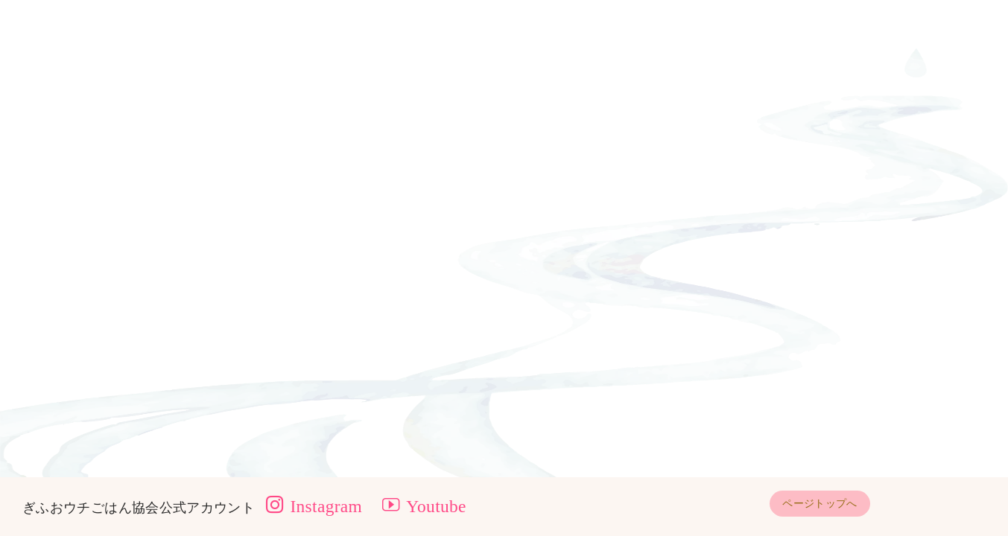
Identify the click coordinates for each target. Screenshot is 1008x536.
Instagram (314, 506)
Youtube (424, 506)
